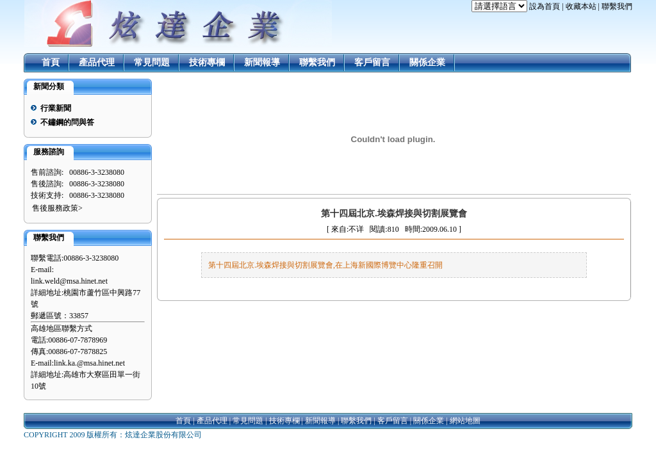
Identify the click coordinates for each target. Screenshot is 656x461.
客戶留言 (372, 62)
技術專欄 (207, 62)
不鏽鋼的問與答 (67, 122)
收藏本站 (581, 6)
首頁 (51, 62)
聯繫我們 (617, 6)
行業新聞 (55, 108)
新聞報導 (262, 62)
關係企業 (427, 62)
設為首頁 (544, 6)
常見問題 (152, 62)
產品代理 (97, 62)
